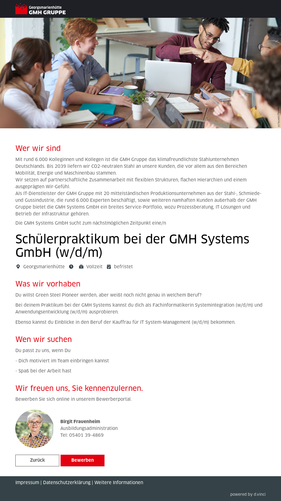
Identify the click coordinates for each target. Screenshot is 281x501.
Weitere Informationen (118, 483)
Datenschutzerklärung (66, 483)
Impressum (27, 483)
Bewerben (82, 460)
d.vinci (260, 495)
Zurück (37, 460)
